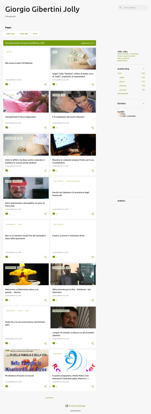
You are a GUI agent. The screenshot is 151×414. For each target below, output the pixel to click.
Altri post (50, 398)
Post (122, 114)
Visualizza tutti (87, 43)
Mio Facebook (123, 58)
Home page (9, 34)
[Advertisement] (105, 83)
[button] (45, 84)
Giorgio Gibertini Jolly (42, 9)
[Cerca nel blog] (135, 7)
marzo (122, 82)
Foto (34, 34)
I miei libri (23, 34)
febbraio (122, 86)
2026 (119, 73)
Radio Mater (122, 60)
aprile (121, 77)
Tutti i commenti (128, 116)
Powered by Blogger (75, 406)
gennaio (122, 90)
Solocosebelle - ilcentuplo (128, 54)
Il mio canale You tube (126, 56)
